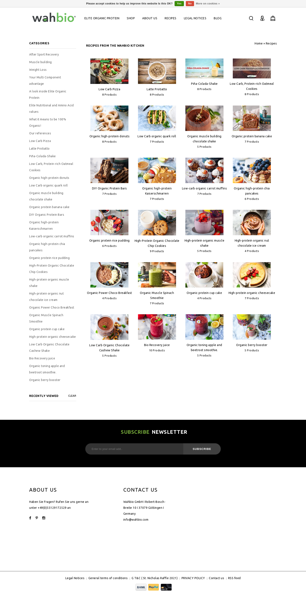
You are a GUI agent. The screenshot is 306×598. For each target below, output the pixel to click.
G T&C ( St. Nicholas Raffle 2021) (155, 578)
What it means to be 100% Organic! (47, 122)
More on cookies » (208, 3)
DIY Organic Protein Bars (109, 188)
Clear (72, 395)
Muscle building (40, 62)
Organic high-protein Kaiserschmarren (44, 225)
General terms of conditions (108, 578)
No (190, 3)
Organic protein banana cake (252, 136)
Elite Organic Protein (102, 18)
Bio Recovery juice (157, 345)
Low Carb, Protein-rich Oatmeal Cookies (51, 167)
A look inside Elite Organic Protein (47, 94)
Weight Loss (38, 69)
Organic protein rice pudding (109, 240)
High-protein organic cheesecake (252, 293)
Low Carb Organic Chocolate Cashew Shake (49, 347)
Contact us (216, 578)
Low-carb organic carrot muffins (204, 188)
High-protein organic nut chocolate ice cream (46, 297)
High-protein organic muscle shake (49, 283)
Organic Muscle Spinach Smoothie (46, 318)
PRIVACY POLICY (193, 578)
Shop (131, 18)
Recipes (170, 18)
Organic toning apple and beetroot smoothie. (47, 369)
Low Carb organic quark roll (157, 136)
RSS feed (234, 578)
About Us (149, 18)
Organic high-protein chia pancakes (47, 247)
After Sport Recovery (44, 54)
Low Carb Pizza (109, 89)
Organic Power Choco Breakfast (109, 293)
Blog (218, 18)
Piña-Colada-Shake (204, 83)
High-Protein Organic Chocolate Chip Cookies (51, 269)
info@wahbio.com (136, 519)
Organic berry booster (251, 345)
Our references (40, 133)
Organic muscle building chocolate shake (46, 196)
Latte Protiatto (157, 89)
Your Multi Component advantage (45, 80)
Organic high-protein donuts (110, 136)
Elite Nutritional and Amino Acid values (51, 108)
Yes (179, 3)
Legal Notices (195, 18)
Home (259, 43)
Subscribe (202, 449)
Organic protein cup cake (204, 293)
